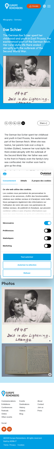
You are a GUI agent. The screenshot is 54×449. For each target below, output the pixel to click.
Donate (33, 6)
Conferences (6, 407)
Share (43, 123)
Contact (41, 404)
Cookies (21, 445)
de (19, 123)
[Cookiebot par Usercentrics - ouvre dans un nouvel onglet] (40, 173)
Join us (40, 407)
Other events (6, 417)
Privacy (13, 445)
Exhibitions (5, 404)
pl (6, 123)
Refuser (27, 273)
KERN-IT (13, 441)
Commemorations (8, 401)
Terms (6, 445)
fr (11, 123)
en (23, 123)
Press (40, 411)
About (40, 401)
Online (4, 414)
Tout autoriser (27, 257)
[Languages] (44, 6)
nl (15, 123)
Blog (21, 414)
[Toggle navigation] (49, 6)
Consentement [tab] (9, 181)
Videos (22, 411)
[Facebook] (3, 429)
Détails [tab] (24, 181)
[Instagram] (9, 429)
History (22, 407)
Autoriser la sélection (27, 265)
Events (22, 401)
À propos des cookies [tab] (41, 181)
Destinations (24, 404)
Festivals (4, 411)
